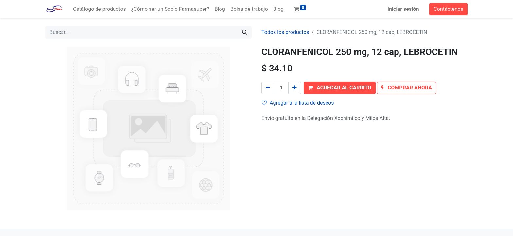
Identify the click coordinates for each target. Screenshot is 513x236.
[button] (340, 88)
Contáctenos (448, 9)
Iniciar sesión (403, 9)
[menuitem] (99, 9)
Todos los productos (285, 32)
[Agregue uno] (294, 88)
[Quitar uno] (267, 88)
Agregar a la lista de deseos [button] (298, 103)
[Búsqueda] (245, 32)
